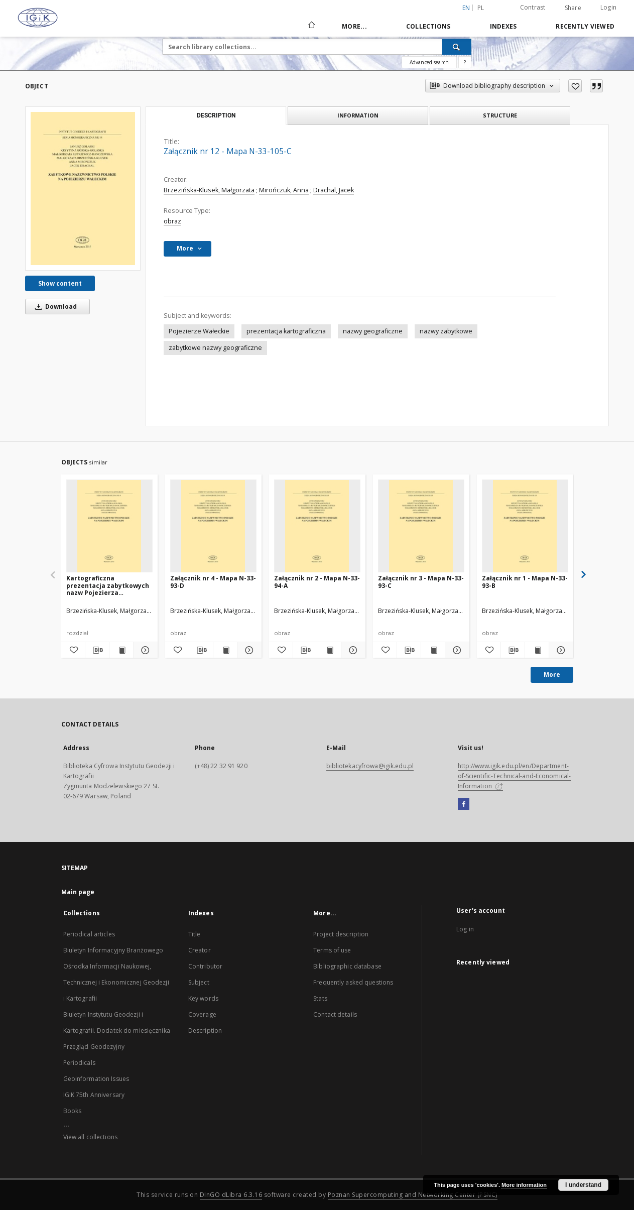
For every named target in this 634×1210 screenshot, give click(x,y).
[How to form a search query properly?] (464, 62)
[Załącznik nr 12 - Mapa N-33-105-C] (83, 188)
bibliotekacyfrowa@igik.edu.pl (370, 766)
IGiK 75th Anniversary (94, 1095)
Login (608, 7)
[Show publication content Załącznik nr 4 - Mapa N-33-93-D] (225, 650)
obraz (172, 221)
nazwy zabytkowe (446, 331)
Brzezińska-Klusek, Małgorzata (209, 190)
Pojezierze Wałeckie (199, 331)
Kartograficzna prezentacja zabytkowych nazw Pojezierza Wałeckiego (107, 585)
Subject (198, 982)
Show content (60, 283)
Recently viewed (585, 26)
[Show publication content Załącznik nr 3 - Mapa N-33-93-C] (433, 650)
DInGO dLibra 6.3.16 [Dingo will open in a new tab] (231, 1194)
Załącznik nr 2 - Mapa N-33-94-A (317, 581)
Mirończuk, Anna (284, 190)
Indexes (503, 26)
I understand (583, 1184)
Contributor (205, 966)
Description (205, 1030)
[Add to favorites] (575, 85)
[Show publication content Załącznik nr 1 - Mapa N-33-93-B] (537, 650)
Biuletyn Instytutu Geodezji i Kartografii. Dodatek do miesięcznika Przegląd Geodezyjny (116, 1030)
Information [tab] (357, 115)
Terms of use (332, 950)
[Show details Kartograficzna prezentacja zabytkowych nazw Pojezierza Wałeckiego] (144, 650)
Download (54, 306)
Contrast (533, 7)
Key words (203, 998)
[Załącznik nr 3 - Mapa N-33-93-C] (421, 526)
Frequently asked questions (353, 982)
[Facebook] (463, 804)
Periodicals (79, 1062)
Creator (199, 950)
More (552, 674)
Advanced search (429, 62)
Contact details (335, 1014)
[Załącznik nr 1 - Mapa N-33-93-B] (525, 526)
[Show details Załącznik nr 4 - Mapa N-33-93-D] (248, 650)
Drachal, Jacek (333, 190)
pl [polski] (480, 8)
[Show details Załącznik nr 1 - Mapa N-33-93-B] (559, 650)
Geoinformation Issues (96, 1078)
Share (573, 8)
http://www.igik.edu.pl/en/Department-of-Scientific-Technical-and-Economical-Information (514, 776)
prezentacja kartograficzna (286, 331)
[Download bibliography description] (97, 650)
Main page (78, 892)
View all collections (90, 1137)
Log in (465, 929)
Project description (340, 934)
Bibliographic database (347, 966)
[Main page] (311, 26)
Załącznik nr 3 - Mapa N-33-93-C (421, 581)
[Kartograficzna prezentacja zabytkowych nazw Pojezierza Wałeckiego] (109, 526)
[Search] (456, 47)
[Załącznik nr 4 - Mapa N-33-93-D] (213, 526)
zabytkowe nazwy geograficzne (215, 347)
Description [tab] (216, 115)
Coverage (202, 1014)
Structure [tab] (500, 115)
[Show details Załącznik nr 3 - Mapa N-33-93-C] (455, 650)
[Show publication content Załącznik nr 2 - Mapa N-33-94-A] (329, 650)
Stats (320, 998)
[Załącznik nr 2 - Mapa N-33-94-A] (317, 526)
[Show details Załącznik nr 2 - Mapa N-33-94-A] (351, 650)
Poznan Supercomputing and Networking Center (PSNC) (412, 1194)
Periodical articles (89, 934)
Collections (428, 26)
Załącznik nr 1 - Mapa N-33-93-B (525, 581)
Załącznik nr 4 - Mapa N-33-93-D (213, 581)
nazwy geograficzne (373, 331)
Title (194, 934)
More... (354, 26)
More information (524, 1185)
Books (72, 1111)
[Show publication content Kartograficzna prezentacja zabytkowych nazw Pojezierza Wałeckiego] (121, 650)
